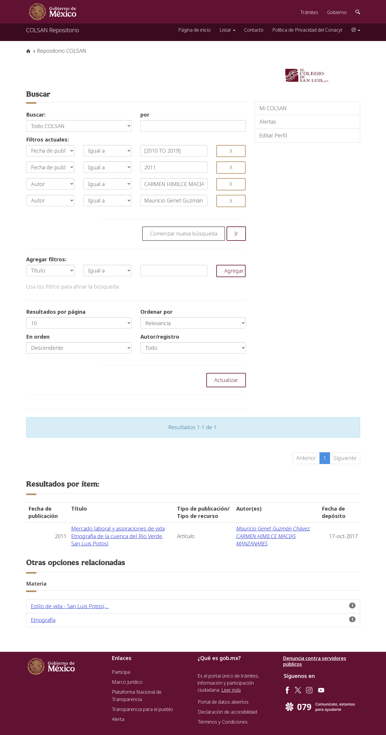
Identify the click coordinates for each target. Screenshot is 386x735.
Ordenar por (156, 311)
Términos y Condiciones (223, 722)
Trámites (309, 12)
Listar (227, 30)
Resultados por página (56, 311)
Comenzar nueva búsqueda (183, 233)
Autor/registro (159, 336)
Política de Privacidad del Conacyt (307, 30)
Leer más (231, 690)
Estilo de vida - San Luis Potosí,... (70, 606)
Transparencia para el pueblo (142, 709)
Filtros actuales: (47, 139)
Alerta (118, 719)
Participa (121, 672)
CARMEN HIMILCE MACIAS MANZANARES (266, 540)
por (144, 114)
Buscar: (36, 114)
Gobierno (337, 12)
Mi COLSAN (273, 108)
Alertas (267, 121)
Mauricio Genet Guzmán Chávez (273, 528)
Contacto (253, 30)
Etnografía (43, 619)
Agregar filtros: (46, 259)
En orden (38, 336)
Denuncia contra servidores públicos (314, 661)
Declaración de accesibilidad (227, 712)
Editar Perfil (273, 135)
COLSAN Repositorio (52, 30)
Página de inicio (194, 30)
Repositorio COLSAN (61, 50)
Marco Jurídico (127, 682)
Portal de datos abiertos (223, 702)
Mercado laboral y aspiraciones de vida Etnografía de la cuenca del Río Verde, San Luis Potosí (118, 536)
